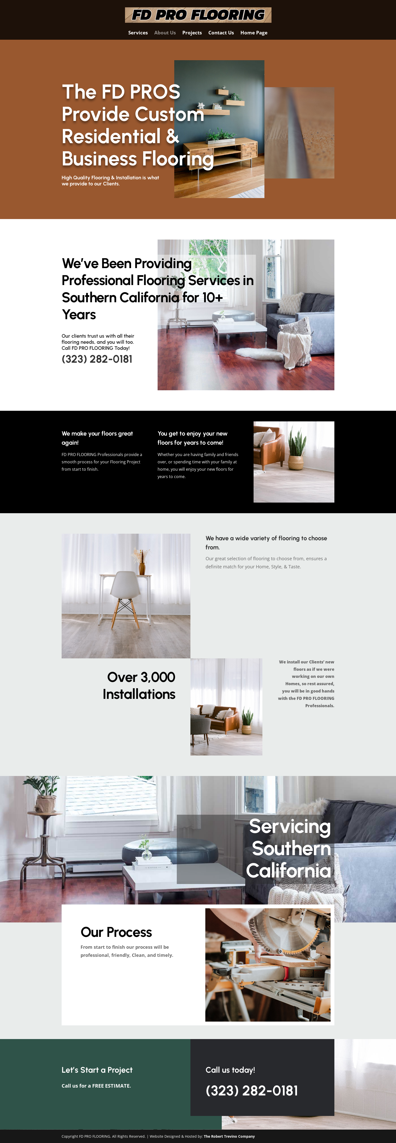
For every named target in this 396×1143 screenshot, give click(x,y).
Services (138, 33)
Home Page (253, 33)
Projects (192, 33)
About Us (165, 33)
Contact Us (221, 33)
